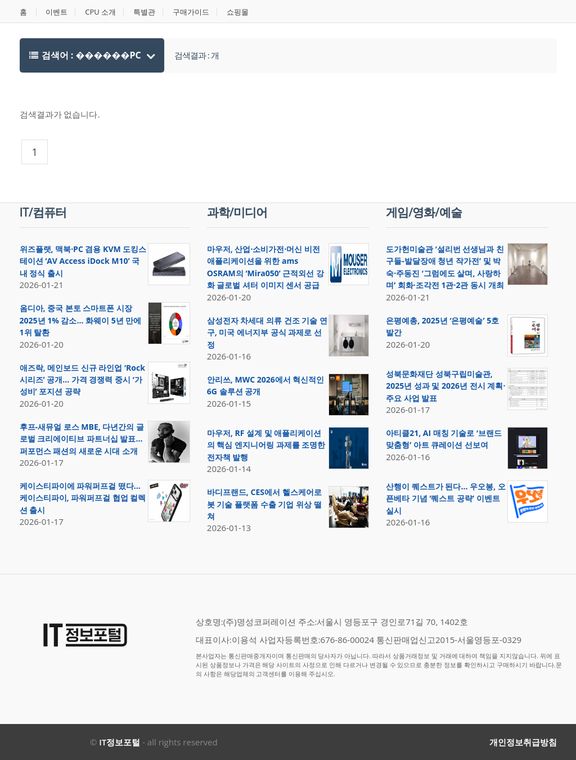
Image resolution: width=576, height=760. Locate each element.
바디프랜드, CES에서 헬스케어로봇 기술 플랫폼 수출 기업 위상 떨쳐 (264, 504)
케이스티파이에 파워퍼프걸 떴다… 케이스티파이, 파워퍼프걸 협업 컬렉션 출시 (83, 497)
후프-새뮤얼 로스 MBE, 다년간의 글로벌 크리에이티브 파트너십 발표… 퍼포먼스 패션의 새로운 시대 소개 (82, 438)
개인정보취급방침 (523, 742)
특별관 (144, 12)
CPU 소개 (100, 12)
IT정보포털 (119, 742)
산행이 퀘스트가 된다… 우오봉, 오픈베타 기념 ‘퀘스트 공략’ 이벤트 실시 (446, 498)
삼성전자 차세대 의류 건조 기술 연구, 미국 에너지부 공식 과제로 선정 (267, 332)
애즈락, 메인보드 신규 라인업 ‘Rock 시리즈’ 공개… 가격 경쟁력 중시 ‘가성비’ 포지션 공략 (82, 379)
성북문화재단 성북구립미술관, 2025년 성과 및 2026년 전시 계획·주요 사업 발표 (445, 385)
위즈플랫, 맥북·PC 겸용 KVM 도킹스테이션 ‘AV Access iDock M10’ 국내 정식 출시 (83, 261)
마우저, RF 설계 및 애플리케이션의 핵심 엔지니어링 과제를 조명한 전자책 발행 (266, 445)
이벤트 (57, 12)
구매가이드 (191, 12)
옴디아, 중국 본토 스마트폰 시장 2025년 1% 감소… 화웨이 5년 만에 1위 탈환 (81, 320)
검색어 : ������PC (86, 55)
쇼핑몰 (238, 12)
